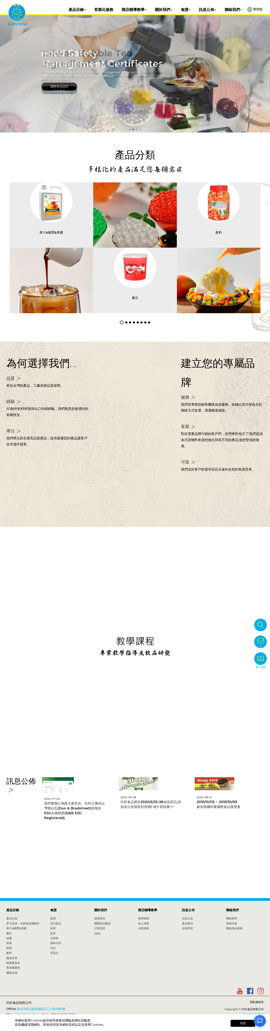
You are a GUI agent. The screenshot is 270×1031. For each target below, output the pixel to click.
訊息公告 (187, 918)
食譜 (185, 9)
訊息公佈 (207, 9)
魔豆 (9, 933)
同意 (243, 1023)
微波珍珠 (11, 958)
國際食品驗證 (102, 923)
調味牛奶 (55, 943)
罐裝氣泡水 (13, 962)
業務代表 (231, 923)
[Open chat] (260, 1021)
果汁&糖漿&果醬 (16, 928)
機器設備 (11, 972)
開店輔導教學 (134, 9)
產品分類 (135, 155)
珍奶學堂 (187, 928)
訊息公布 (188, 910)
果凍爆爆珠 (13, 967)
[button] (130, 129)
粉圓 (9, 938)
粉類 (9, 948)
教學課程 (143, 918)
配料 (9, 953)
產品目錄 (77, 9)
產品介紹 (11, 918)
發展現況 (99, 918)
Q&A (97, 933)
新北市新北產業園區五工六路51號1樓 (41, 1009)
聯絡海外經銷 (234, 928)
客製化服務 (103, 9)
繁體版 (255, 9)
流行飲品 (55, 923)
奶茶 (53, 933)
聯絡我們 (233, 9)
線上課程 (143, 923)
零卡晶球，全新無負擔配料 (22, 923)
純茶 (53, 928)
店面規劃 (143, 928)
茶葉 (9, 943)
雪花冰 (54, 953)
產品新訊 (187, 923)
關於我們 (163, 9)
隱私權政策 (257, 1002)
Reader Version (253, 1014)
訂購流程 (99, 928)
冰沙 (53, 948)
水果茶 (54, 938)
